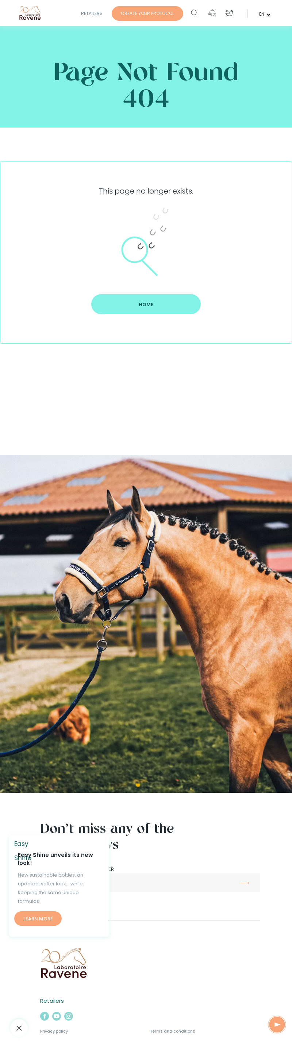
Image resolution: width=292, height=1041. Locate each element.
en (262, 14)
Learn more (38, 918)
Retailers (92, 13)
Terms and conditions (172, 1031)
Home (146, 304)
